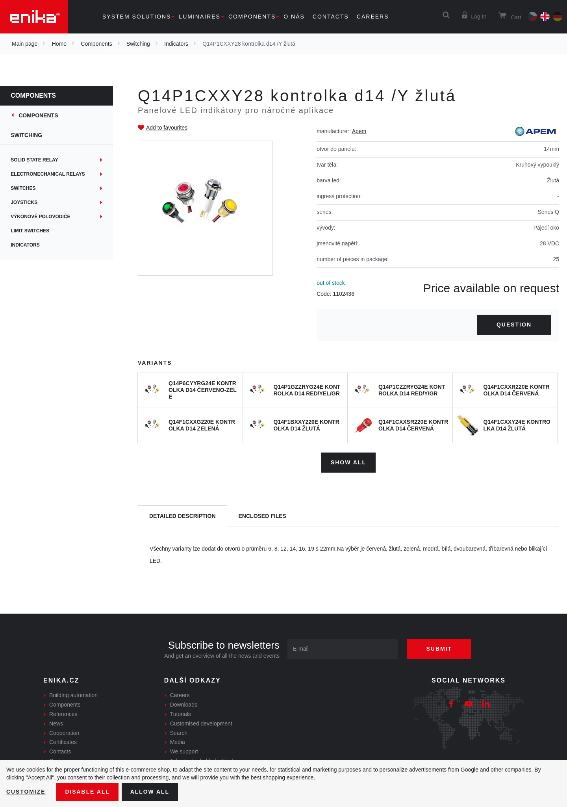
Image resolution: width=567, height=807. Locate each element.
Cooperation (64, 732)
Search (178, 732)
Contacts (331, 16)
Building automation (73, 695)
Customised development (201, 723)
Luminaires (199, 16)
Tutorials (180, 714)
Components (252, 16)
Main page (24, 44)
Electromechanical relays (53, 174)
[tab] (182, 516)
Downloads (183, 704)
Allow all (150, 791)
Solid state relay (39, 160)
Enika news (123, 50)
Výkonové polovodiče (45, 216)
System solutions (136, 16)
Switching (31, 135)
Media (177, 742)
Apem (359, 131)
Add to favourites (166, 127)
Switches (28, 188)
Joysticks (29, 202)
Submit (440, 649)
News (56, 723)
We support (184, 751)
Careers (373, 16)
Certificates (63, 742)
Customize (26, 791)
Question (514, 324)
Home (59, 44)
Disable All (87, 791)
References (63, 714)
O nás (294, 16)
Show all (348, 462)
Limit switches (35, 231)
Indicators (30, 245)
